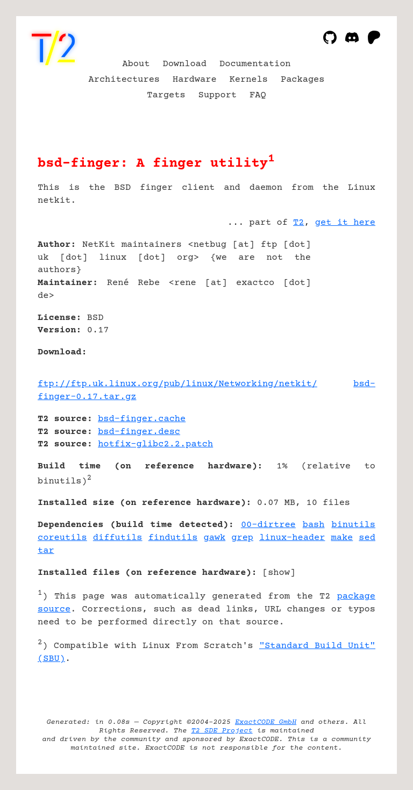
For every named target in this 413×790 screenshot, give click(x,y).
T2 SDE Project (221, 731)
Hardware (195, 80)
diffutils (118, 538)
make (342, 538)
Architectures (124, 80)
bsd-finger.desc (139, 432)
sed (367, 538)
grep (242, 538)
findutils (173, 538)
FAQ (258, 95)
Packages (303, 80)
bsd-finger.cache (142, 419)
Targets (166, 95)
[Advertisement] (343, 308)
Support (217, 95)
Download (184, 64)
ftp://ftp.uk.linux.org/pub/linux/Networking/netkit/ (177, 384)
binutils (353, 525)
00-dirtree (268, 525)
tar (46, 551)
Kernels (249, 80)
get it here (345, 223)
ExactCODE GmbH (265, 722)
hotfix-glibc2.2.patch (155, 444)
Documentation (255, 64)
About (135, 64)
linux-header (292, 538)
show (279, 573)
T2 (298, 223)
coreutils (62, 538)
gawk (214, 538)
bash (314, 525)
